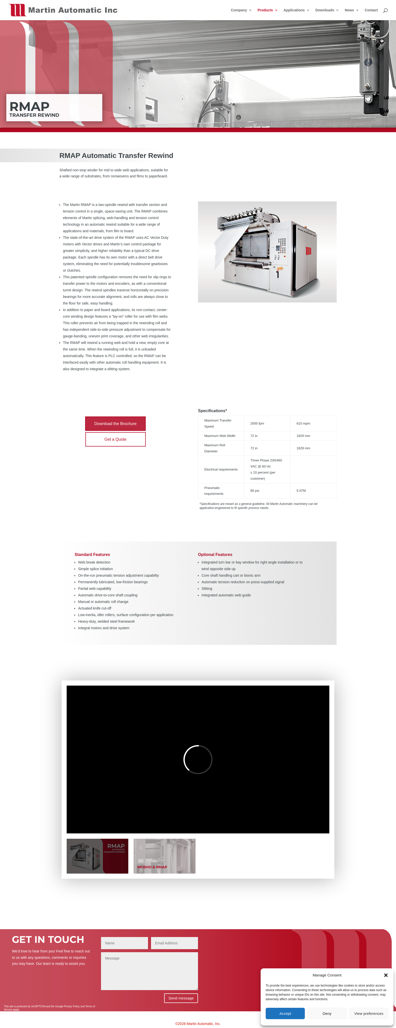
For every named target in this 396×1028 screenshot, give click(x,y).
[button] (385, 975)
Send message (181, 998)
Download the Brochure (115, 424)
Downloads (324, 10)
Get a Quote (116, 439)
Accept (285, 1013)
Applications (294, 10)
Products (265, 10)
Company (239, 10)
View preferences (369, 1013)
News (349, 10)
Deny (327, 1013)
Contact (371, 10)
